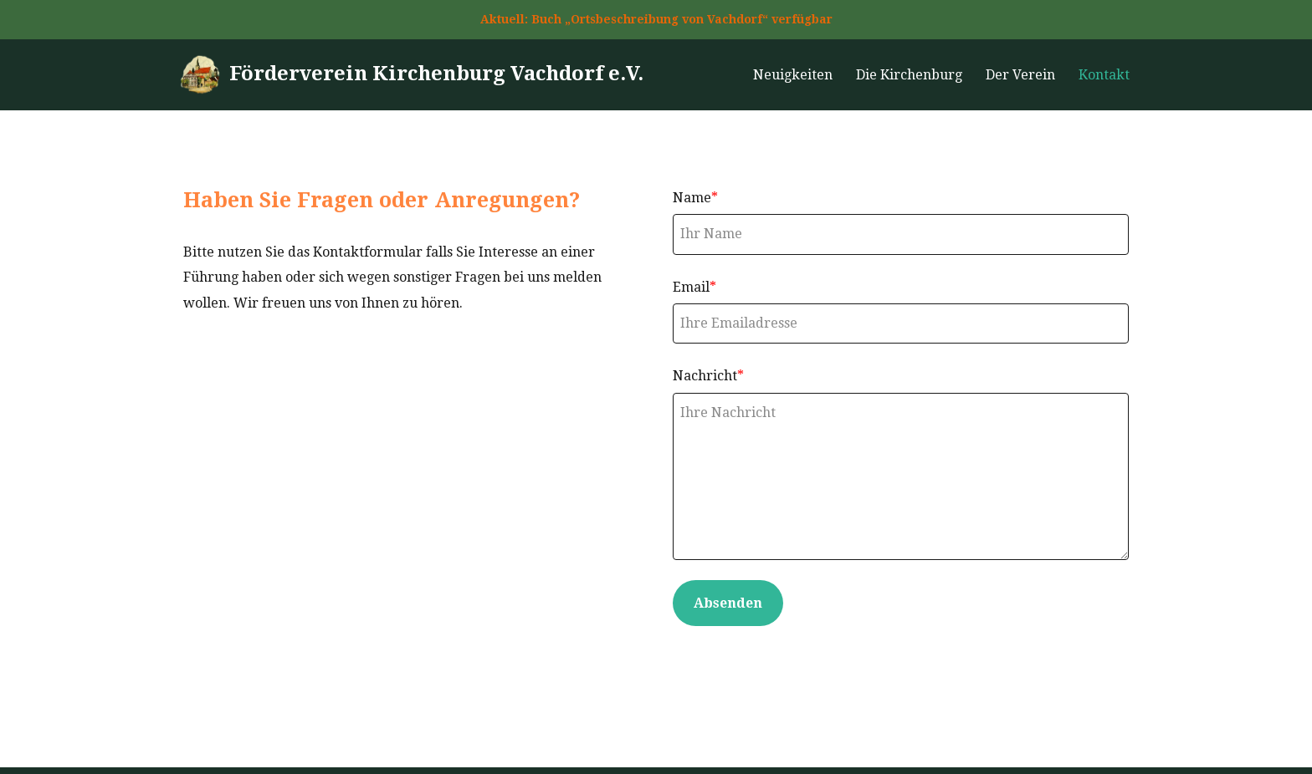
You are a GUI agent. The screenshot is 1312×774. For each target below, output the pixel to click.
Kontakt (1104, 75)
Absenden (728, 603)
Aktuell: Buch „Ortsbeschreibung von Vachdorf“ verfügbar (656, 19)
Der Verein (1020, 75)
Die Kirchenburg (909, 75)
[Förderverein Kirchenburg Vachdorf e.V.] (411, 74)
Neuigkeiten (793, 75)
